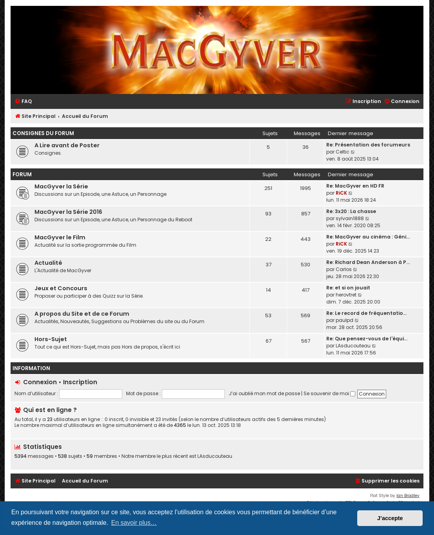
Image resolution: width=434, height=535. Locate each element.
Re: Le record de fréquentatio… (366, 313)
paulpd (344, 320)
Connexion (40, 382)
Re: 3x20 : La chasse (351, 211)
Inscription (80, 382)
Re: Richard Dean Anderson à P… (368, 262)
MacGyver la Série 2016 (68, 212)
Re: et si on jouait (348, 287)
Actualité (48, 263)
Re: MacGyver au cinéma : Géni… (368, 236)
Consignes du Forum (43, 133)
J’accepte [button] (390, 518)
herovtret (346, 294)
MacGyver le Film (59, 237)
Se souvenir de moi (329, 393)
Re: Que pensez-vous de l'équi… (366, 338)
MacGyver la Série (61, 186)
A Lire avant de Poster (66, 145)
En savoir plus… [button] (134, 522)
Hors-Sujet (50, 339)
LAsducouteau (353, 345)
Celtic (342, 151)
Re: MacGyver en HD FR (355, 186)
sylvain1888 (350, 218)
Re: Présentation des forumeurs (368, 144)
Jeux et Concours (60, 288)
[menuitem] (23, 101)
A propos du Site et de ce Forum (81, 314)
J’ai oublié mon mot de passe (264, 393)
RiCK (341, 193)
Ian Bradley (408, 496)
